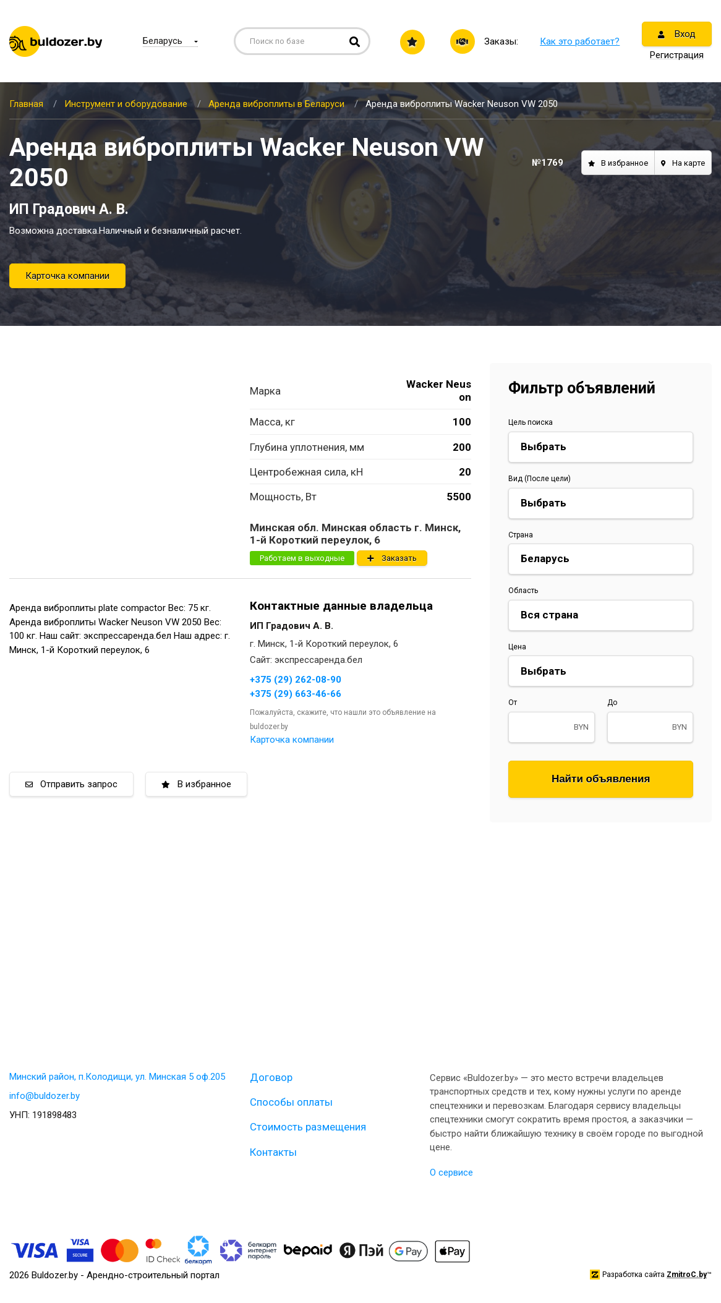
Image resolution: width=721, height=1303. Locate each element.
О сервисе (451, 1172)
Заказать (392, 558)
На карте (683, 163)
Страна (520, 535)
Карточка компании (67, 275)
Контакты (273, 1152)
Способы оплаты (291, 1102)
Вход (677, 34)
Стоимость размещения (308, 1127)
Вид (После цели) (539, 478)
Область (523, 590)
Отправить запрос (71, 784)
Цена (517, 647)
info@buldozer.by (44, 1095)
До (612, 702)
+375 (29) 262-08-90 (295, 679)
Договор (271, 1077)
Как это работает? (580, 41)
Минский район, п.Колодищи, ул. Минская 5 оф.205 (117, 1076)
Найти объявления (601, 779)
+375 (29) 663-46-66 (295, 693)
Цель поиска (530, 422)
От (512, 702)
